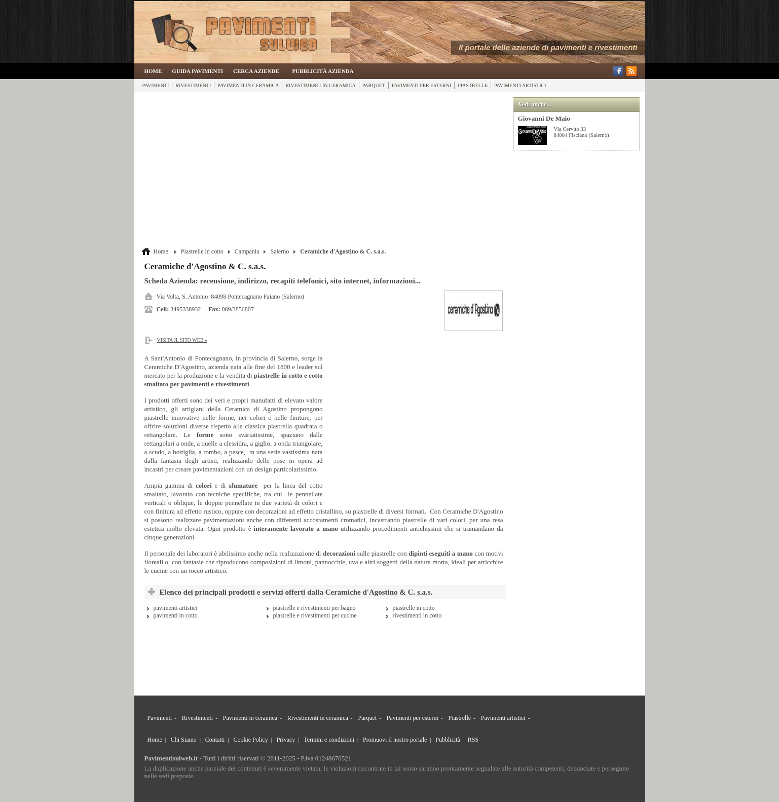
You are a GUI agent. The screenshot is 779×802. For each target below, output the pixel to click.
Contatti (215, 739)
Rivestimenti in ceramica (320, 85)
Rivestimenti (193, 85)
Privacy (286, 739)
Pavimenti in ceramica (248, 85)
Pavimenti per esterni (421, 85)
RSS (473, 739)
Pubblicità (447, 739)
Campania (247, 251)
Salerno (279, 251)
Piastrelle (473, 85)
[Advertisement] (325, 171)
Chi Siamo (184, 739)
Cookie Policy (250, 739)
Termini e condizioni (329, 739)
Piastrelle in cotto (202, 251)
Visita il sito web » (182, 340)
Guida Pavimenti (197, 71)
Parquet (373, 85)
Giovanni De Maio (544, 118)
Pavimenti (155, 85)
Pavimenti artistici (520, 85)
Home (153, 71)
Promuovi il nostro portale (395, 739)
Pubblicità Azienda (322, 71)
